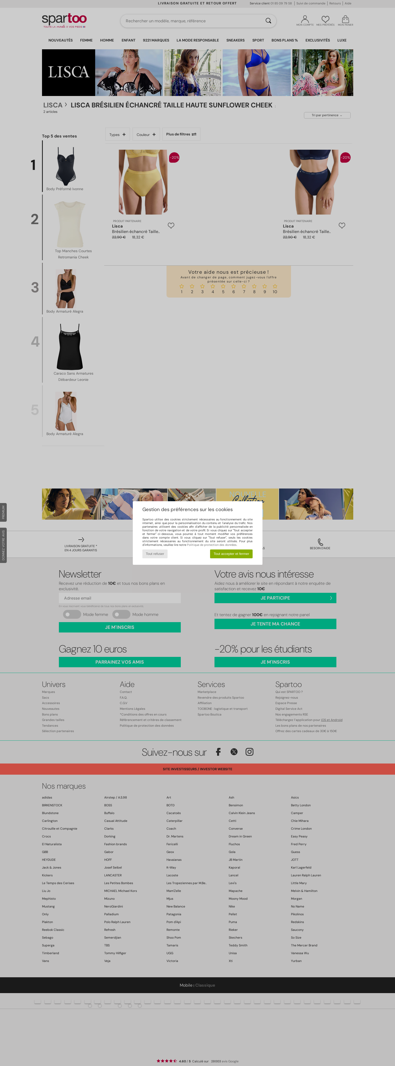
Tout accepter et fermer (231, 554)
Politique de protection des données (212, 545)
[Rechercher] (268, 21)
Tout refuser (155, 554)
